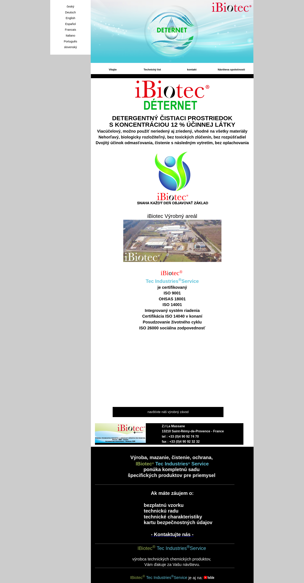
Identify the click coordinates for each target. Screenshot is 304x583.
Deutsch (70, 12)
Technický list (152, 69)
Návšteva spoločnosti (231, 69)
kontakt (191, 69)
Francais (70, 29)
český (70, 6)
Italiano (70, 35)
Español (70, 24)
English (70, 18)
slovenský (70, 47)
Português (70, 41)
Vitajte (113, 69)
